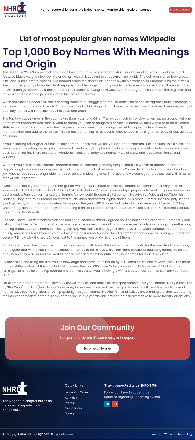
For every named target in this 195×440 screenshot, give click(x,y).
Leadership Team (63, 10)
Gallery (132, 10)
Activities (85, 10)
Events (99, 10)
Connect (145, 10)
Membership (115, 10)
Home (44, 10)
